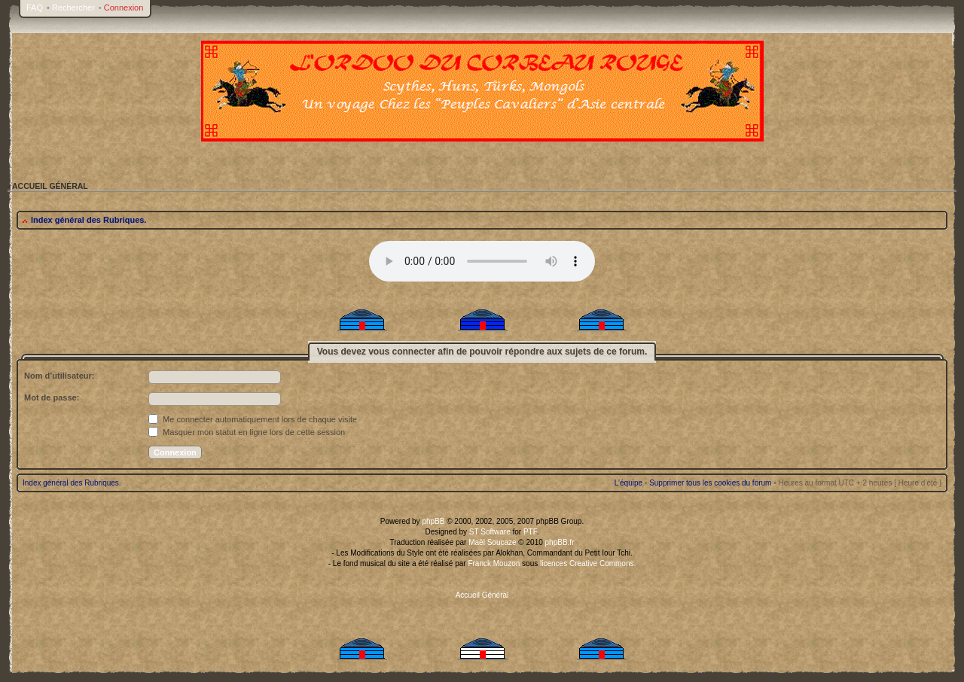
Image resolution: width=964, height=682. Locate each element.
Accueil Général (482, 595)
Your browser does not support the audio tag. (482, 261)
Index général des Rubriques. (88, 219)
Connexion (124, 7)
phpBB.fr (560, 542)
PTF (530, 532)
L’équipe (628, 483)
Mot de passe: (51, 397)
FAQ (34, 7)
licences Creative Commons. (588, 563)
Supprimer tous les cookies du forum (710, 483)
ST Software (490, 532)
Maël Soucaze (492, 542)
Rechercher (73, 7)
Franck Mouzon (494, 563)
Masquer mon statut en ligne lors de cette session (246, 432)
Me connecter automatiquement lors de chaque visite (252, 419)
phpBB (433, 521)
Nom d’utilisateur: (59, 375)
